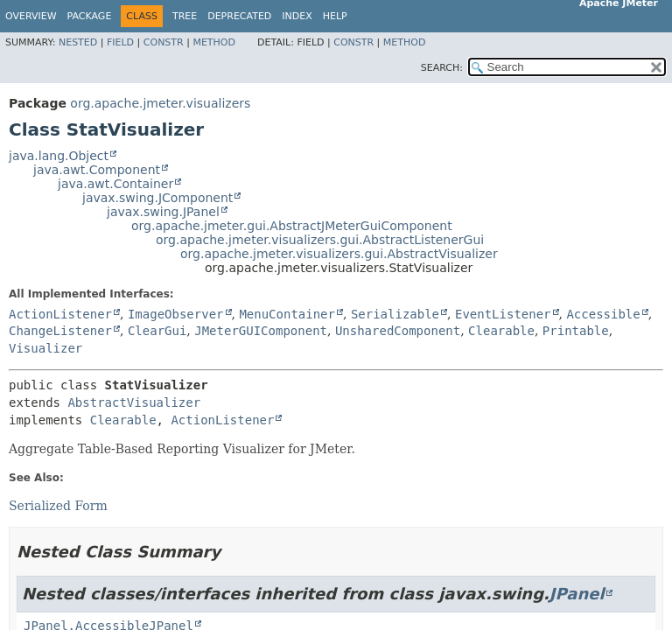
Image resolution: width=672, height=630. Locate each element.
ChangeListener (60, 331)
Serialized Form (58, 506)
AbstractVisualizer (133, 403)
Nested (78, 42)
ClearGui (157, 331)
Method (213, 42)
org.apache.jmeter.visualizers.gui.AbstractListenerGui (320, 240)
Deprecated (239, 16)
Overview (31, 16)
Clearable (501, 331)
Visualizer (45, 348)
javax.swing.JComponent (157, 198)
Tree (184, 16)
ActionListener (60, 314)
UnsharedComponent (397, 331)
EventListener (503, 314)
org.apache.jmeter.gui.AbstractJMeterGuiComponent (291, 226)
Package (89, 16)
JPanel (577, 593)
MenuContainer (287, 314)
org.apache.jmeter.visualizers (160, 103)
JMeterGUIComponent (260, 331)
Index (297, 16)
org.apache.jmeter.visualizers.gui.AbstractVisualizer (339, 254)
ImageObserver (176, 314)
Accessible (603, 314)
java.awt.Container (115, 184)
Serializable (395, 314)
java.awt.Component (96, 170)
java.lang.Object (58, 156)
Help (335, 16)
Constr (164, 42)
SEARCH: (442, 68)
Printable (575, 331)
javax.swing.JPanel (163, 212)
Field (120, 42)
